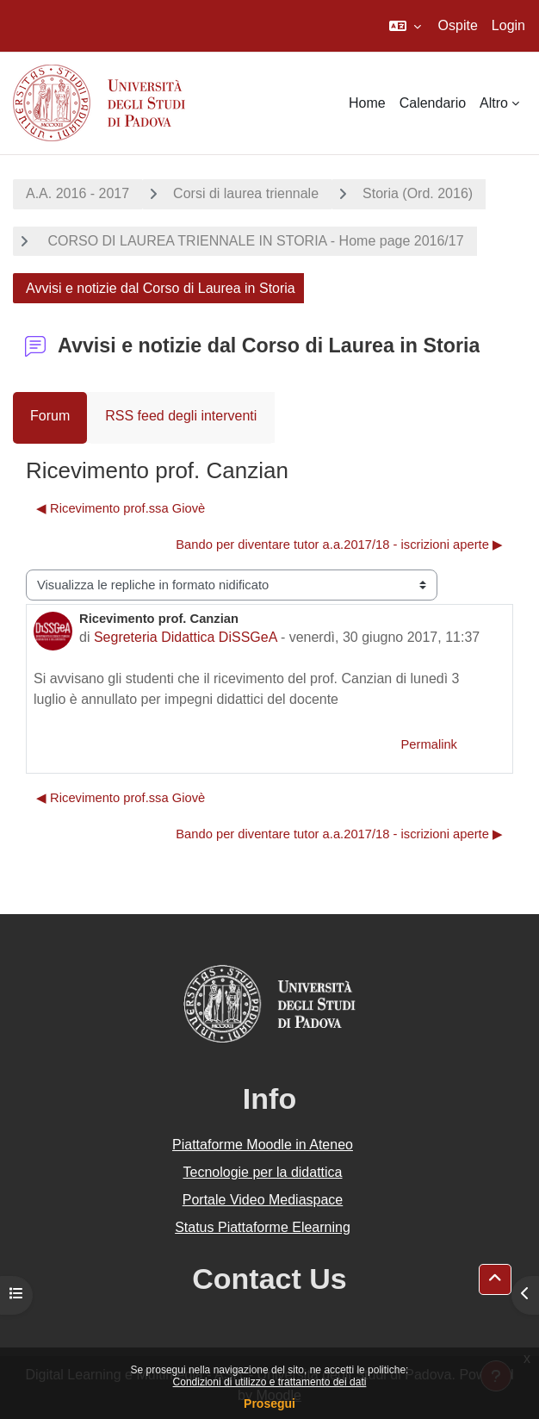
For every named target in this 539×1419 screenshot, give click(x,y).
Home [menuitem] (367, 103)
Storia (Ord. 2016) (417, 193)
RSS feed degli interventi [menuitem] (181, 415)
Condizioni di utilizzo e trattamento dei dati (270, 1382)
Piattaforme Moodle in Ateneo (262, 1144)
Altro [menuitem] (494, 103)
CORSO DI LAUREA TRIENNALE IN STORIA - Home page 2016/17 (254, 240)
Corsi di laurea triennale (246, 193)
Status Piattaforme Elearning (262, 1227)
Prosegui (269, 1403)
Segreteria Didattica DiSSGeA (185, 637)
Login (508, 25)
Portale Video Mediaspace (263, 1199)
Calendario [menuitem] (433, 103)
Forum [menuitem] (50, 415)
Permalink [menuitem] (428, 744)
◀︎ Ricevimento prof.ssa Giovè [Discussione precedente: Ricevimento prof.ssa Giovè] (120, 508)
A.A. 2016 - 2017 (77, 193)
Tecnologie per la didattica (262, 1172)
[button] (405, 26)
